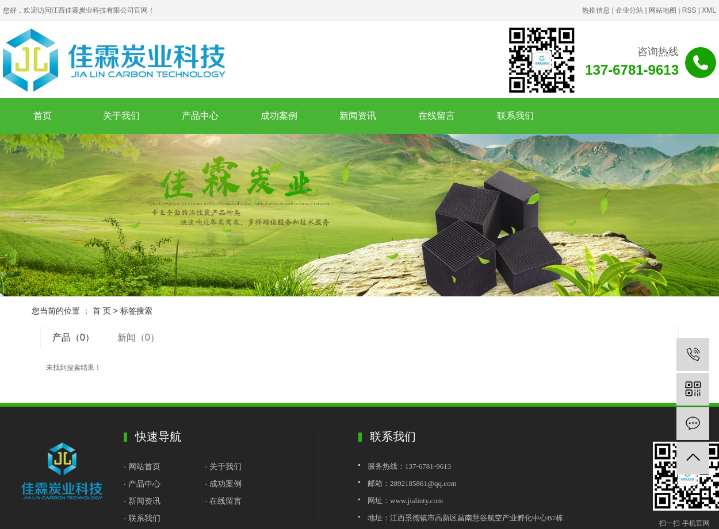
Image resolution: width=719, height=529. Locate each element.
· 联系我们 (142, 518)
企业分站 (629, 10)
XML (709, 10)
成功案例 (279, 116)
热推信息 (596, 10)
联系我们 (515, 116)
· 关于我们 (223, 466)
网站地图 (662, 10)
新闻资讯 (357, 116)
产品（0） (73, 337)
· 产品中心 (142, 483)
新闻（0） (138, 337)
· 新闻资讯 (142, 500)
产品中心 (200, 116)
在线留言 (436, 116)
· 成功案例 (223, 483)
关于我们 (121, 116)
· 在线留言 (223, 500)
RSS (689, 10)
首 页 (102, 310)
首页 (42, 116)
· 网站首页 (143, 466)
